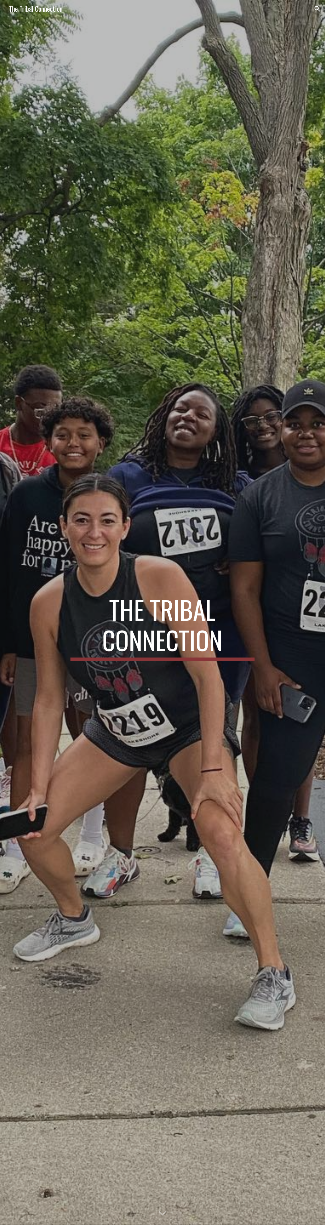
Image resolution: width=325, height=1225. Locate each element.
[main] (162, 612)
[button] (317, 8)
